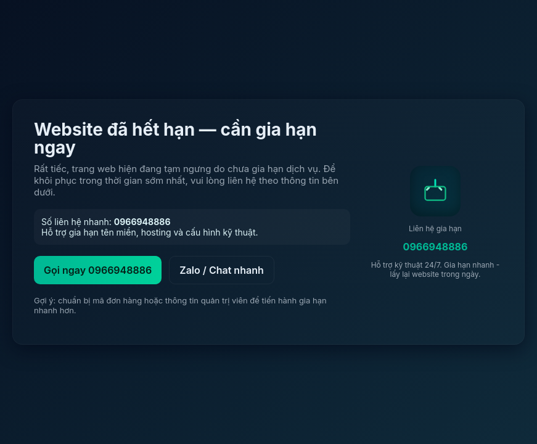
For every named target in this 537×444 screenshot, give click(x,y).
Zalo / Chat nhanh (221, 270)
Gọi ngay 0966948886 (98, 270)
